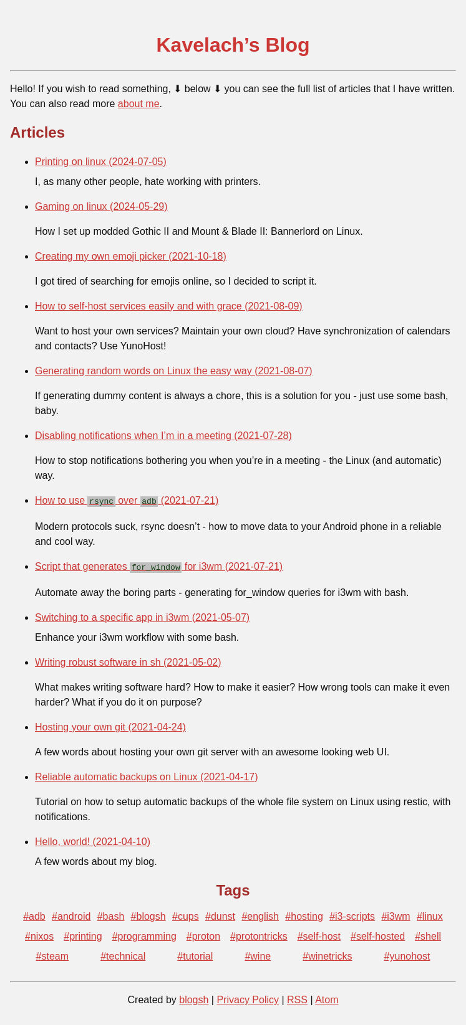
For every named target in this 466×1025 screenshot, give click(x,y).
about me (139, 103)
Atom (326, 997)
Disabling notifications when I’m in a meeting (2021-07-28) (163, 435)
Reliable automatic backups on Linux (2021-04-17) (146, 774)
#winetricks (327, 953)
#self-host (319, 933)
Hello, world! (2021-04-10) (92, 839)
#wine (258, 953)
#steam (52, 953)
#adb (34, 914)
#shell (428, 933)
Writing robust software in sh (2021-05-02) (128, 659)
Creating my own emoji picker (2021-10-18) (130, 256)
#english (260, 914)
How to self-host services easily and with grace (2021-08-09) (169, 306)
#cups (185, 914)
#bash (111, 914)
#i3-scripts (352, 914)
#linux (430, 914)
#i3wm (395, 914)
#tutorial (195, 953)
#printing (83, 933)
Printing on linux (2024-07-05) (101, 161)
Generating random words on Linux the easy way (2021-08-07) (174, 371)
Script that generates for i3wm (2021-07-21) (159, 565)
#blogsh (148, 914)
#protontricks (259, 933)
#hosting (304, 914)
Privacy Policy (247, 997)
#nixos (39, 933)
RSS (297, 997)
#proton (203, 933)
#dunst (220, 914)
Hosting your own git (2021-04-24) (110, 724)
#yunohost (407, 953)
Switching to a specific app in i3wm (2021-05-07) (142, 615)
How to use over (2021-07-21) (126, 500)
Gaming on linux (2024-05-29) (101, 206)
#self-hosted (378, 933)
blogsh (193, 997)
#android (71, 914)
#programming (144, 933)
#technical (122, 953)
